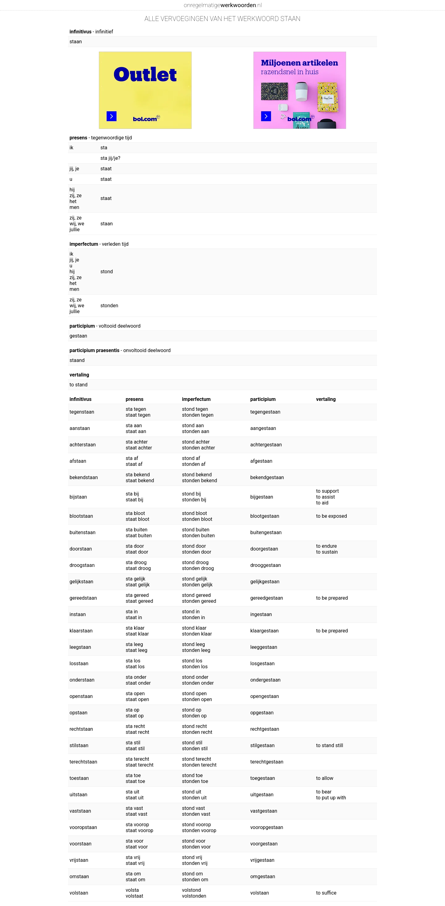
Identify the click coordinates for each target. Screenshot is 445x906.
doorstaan (81, 549)
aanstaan (80, 428)
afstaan (78, 461)
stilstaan (79, 745)
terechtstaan (83, 762)
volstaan (79, 893)
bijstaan (78, 497)
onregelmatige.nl (223, 5)
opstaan (78, 713)
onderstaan (82, 680)
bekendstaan (84, 477)
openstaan (81, 696)
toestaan (79, 778)
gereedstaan (83, 598)
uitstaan (78, 795)
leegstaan (80, 647)
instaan (78, 614)
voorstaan (80, 844)
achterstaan (83, 445)
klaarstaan (81, 631)
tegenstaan (82, 412)
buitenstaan (82, 532)
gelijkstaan (81, 582)
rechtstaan (81, 729)
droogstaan (82, 565)
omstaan (79, 876)
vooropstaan (83, 827)
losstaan (79, 663)
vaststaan (80, 811)
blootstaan (81, 516)
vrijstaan (79, 860)
